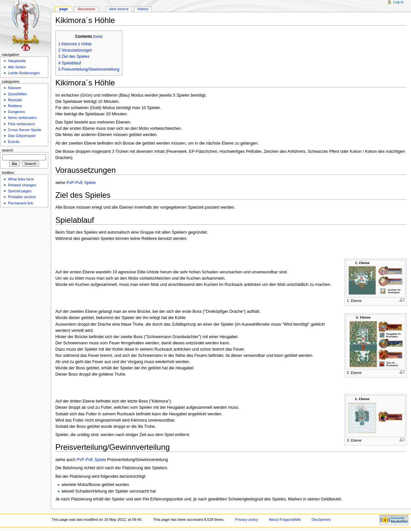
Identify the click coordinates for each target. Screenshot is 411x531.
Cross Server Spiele (24, 130)
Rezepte (15, 100)
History (143, 9)
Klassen (14, 88)
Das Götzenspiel (21, 136)
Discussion (86, 9)
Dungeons (16, 112)
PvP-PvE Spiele (81, 182)
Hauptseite (17, 61)
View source (119, 9)
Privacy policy (246, 519)
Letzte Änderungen (24, 73)
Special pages (19, 191)
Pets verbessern (21, 124)
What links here (21, 179)
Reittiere (15, 106)
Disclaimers (321, 519)
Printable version (22, 197)
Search (7, 150)
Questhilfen (17, 94)
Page (63, 9)
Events (13, 142)
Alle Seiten (17, 67)
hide (97, 36)
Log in (398, 2)
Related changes (22, 185)
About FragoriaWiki (285, 519)
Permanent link (20, 203)
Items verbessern (22, 118)
